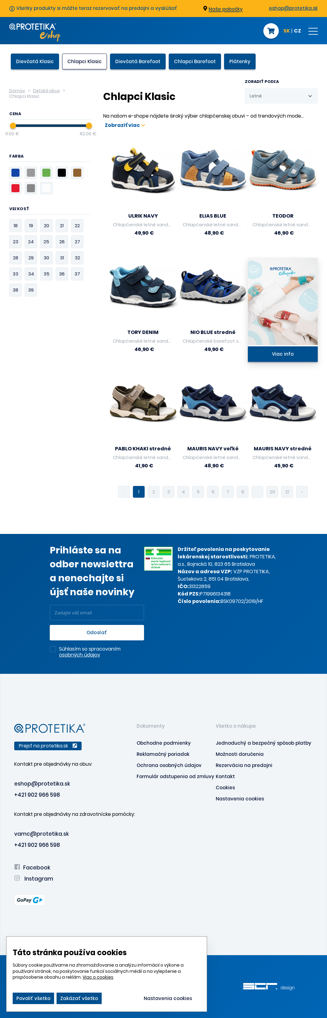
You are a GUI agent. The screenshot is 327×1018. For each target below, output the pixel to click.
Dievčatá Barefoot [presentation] (137, 61)
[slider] (13, 126)
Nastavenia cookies (240, 798)
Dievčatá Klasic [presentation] (35, 61)
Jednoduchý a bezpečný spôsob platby (263, 743)
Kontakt (225, 776)
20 (272, 491)
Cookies (225, 787)
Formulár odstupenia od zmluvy (175, 776)
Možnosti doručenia (240, 754)
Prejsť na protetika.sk (48, 745)
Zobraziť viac (125, 125)
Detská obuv (46, 91)
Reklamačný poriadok (163, 754)
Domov (17, 91)
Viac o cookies (98, 977)
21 (287, 491)
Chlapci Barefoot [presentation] (195, 61)
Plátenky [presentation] (239, 61)
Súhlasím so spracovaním (90, 652)
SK (286, 31)
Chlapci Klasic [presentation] (84, 61)
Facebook (32, 867)
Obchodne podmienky (164, 743)
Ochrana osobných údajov (169, 765)
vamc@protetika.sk (41, 834)
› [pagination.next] (302, 491)
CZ (297, 31)
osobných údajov (79, 654)
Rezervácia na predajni (244, 765)
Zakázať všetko (79, 998)
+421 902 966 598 (37, 795)
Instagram (33, 878)
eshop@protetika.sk (293, 8)
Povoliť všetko (33, 998)
